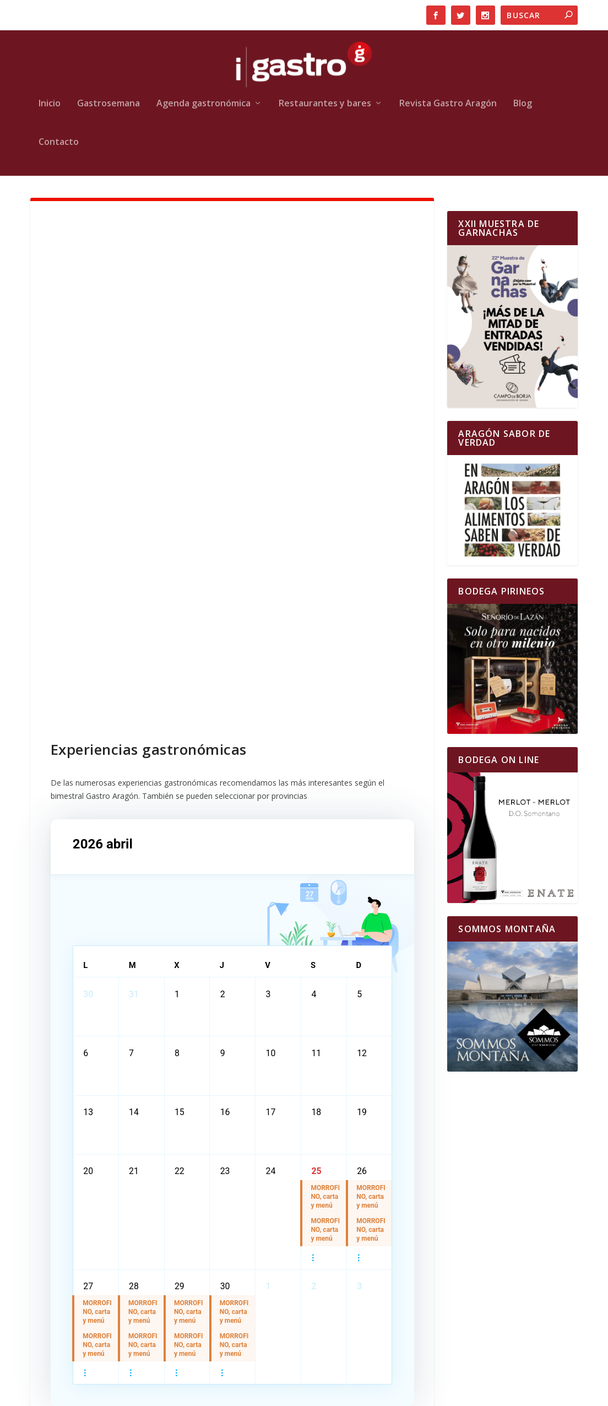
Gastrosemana (108, 104)
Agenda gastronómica (203, 104)
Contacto (59, 142)
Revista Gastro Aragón (448, 104)
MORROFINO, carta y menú (325, 1202)
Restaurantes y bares (325, 104)
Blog (522, 104)
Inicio (50, 104)
